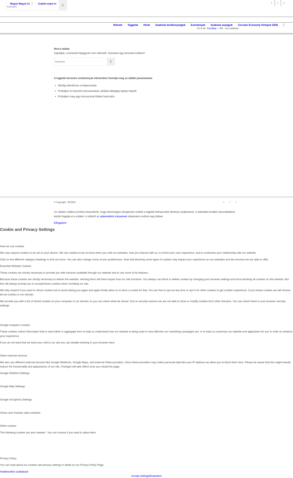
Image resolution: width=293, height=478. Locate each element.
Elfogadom (60, 222)
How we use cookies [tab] (12, 246)
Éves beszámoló (115, 166)
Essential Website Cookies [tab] (15, 266)
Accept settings (140, 475)
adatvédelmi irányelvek (113, 216)
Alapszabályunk (114, 155)
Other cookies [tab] (8, 425)
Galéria (147, 150)
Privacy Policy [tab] (8, 458)
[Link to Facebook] (272, 3)
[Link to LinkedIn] (278, 3)
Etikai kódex (190, 171)
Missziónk (110, 144)
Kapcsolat (110, 171)
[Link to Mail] (284, 3)
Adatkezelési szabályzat (14, 471)
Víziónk (108, 150)
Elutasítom (155, 475)
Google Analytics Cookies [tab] (15, 325)
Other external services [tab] (13, 355)
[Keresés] (284, 25)
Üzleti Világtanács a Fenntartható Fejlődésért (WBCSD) (94, 181)
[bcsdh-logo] (36, 25)
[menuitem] (118, 25)
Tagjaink (109, 160)
